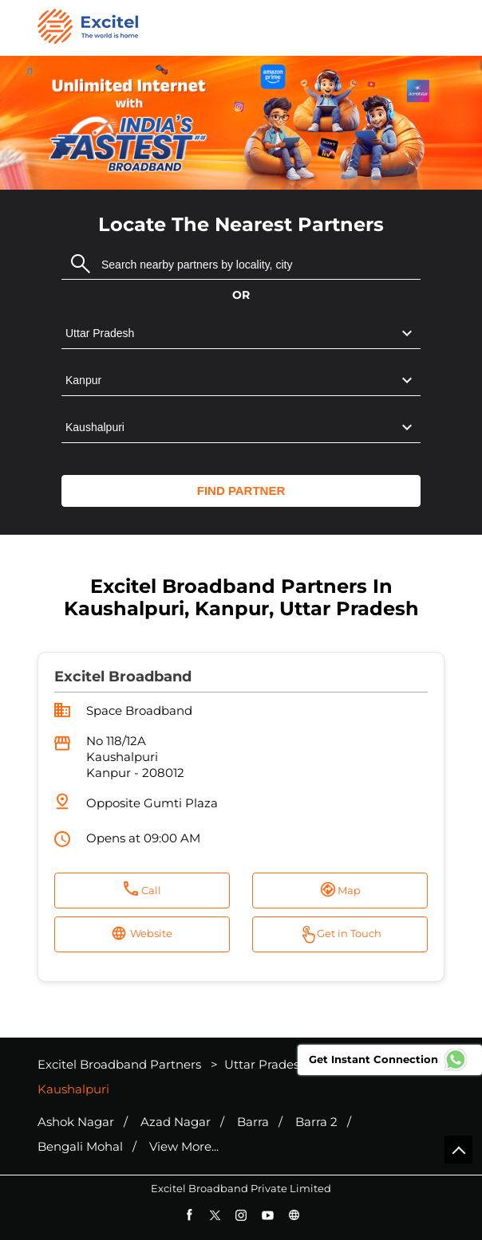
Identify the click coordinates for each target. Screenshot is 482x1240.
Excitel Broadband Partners (121, 1064)
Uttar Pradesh (265, 1064)
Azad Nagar (175, 1122)
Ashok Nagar (76, 1122)
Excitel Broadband (123, 676)
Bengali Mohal (80, 1147)
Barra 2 (316, 1122)
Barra (253, 1122)
